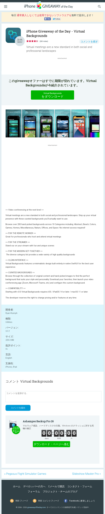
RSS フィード (22, 501)
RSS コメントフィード (48, 501)
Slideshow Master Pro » (86, 473)
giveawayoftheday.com (36, 507)
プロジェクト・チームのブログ (60, 491)
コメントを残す (89, 41)
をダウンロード (52, 95)
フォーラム (34, 491)
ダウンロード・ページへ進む (51, 444)
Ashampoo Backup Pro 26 (38, 421)
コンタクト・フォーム (79, 486)
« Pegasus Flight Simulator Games (25, 473)
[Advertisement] (63, 66)
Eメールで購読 (56, 486)
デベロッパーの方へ (34, 486)
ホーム (16, 486)
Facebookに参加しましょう (82, 501)
